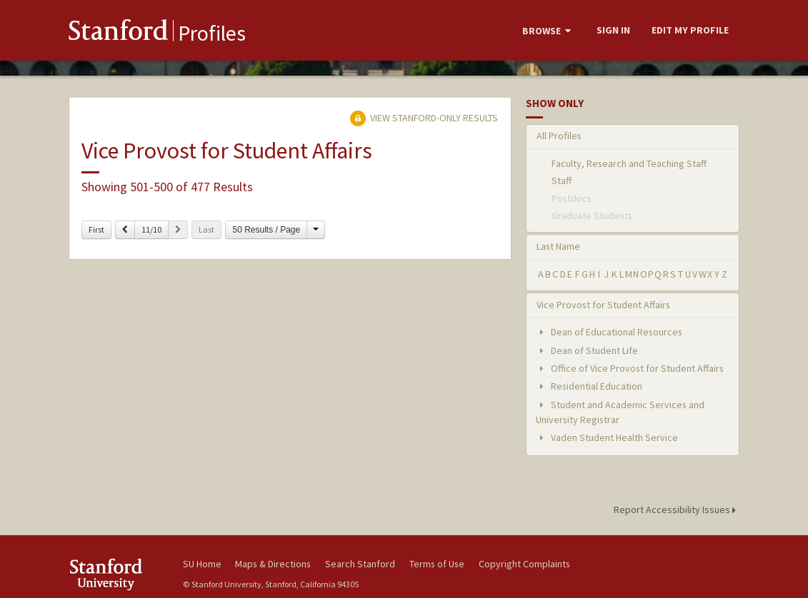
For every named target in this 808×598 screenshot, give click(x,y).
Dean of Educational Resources (609, 331)
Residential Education (589, 386)
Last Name (558, 246)
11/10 (151, 229)
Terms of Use (436, 563)
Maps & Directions (273, 563)
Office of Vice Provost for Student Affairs (630, 368)
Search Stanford (360, 563)
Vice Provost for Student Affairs (603, 304)
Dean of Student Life (587, 350)
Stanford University (119, 574)
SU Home (202, 563)
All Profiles (559, 135)
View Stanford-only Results (423, 117)
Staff (562, 180)
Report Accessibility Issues (677, 509)
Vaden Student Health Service (607, 437)
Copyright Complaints (524, 563)
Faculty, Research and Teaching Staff (629, 163)
